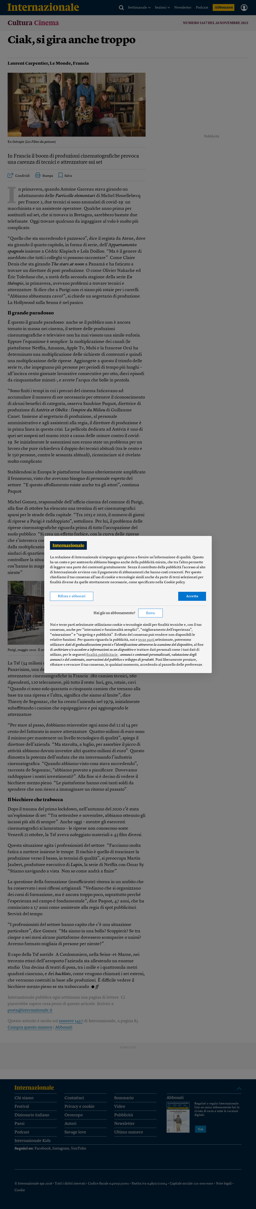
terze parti (146, 640)
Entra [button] (150, 613)
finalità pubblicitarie (102, 655)
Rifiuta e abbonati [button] (71, 596)
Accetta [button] (192, 596)
